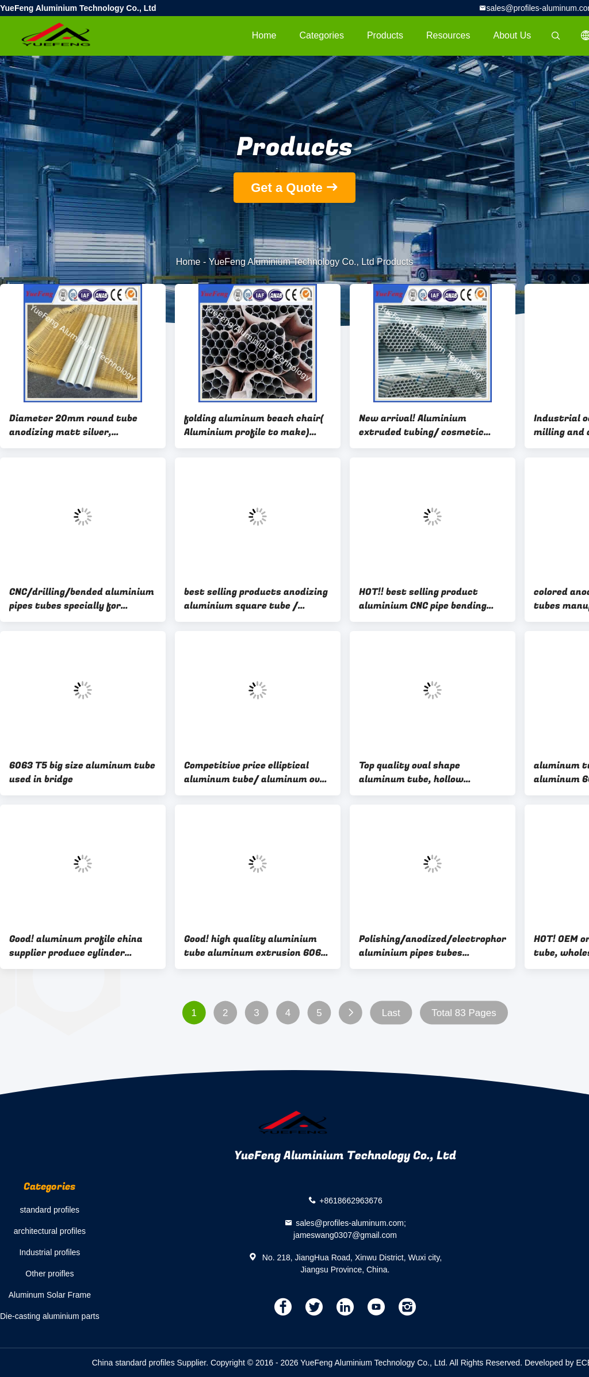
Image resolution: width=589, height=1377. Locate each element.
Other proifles (49, 1273)
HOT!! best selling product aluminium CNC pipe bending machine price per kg (423, 599)
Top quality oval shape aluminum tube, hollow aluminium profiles (411, 772)
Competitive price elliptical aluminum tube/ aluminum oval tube (256, 772)
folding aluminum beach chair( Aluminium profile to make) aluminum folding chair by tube (255, 425)
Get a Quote (287, 187)
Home (264, 35)
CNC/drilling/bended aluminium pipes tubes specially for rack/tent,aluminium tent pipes (81, 599)
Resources (448, 35)
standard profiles (50, 1209)
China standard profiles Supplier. (151, 1362)
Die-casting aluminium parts (50, 1316)
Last (391, 1012)
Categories (322, 35)
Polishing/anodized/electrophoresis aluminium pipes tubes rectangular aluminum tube (432, 946)
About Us (512, 35)
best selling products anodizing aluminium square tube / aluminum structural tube (256, 599)
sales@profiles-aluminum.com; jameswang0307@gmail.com (349, 1229)
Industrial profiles (49, 1252)
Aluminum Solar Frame (50, 1294)
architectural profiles (50, 1231)
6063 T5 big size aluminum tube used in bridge (82, 772)
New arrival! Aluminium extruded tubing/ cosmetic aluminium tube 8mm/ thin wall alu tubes (432, 425)
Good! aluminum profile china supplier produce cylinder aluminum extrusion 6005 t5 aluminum (76, 946)
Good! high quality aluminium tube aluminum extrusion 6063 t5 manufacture (255, 946)
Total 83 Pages (463, 1012)
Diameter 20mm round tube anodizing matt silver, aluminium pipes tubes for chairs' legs (73, 425)
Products (385, 35)
